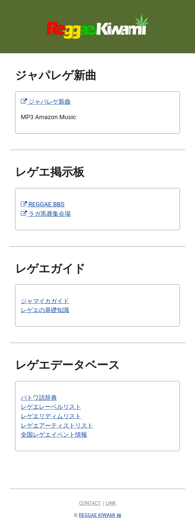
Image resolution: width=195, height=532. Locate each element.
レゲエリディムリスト (51, 416)
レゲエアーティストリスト (57, 425)
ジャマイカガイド (45, 300)
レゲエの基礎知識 (45, 309)
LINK (111, 503)
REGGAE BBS (42, 204)
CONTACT (90, 503)
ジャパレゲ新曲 (46, 101)
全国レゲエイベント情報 (54, 434)
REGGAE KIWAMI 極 (100, 515)
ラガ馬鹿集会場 (46, 213)
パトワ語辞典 (39, 397)
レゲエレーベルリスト (51, 406)
